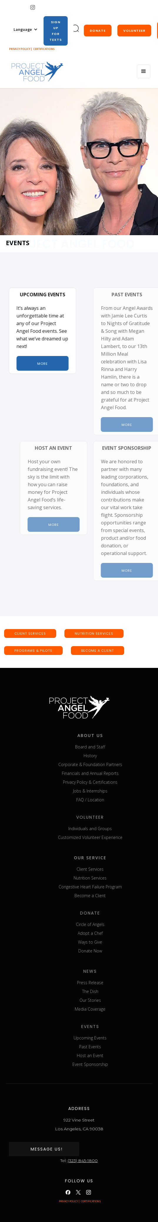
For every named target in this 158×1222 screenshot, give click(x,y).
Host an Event (106, 1055)
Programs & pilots (33, 650)
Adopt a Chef (106, 933)
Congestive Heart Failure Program (106, 887)
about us (106, 735)
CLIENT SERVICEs (30, 633)
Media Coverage (106, 1009)
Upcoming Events (106, 1038)
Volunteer (134, 30)
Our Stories (106, 1000)
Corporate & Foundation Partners (107, 764)
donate (98, 30)
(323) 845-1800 (83, 1160)
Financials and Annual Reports (106, 773)
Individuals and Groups (106, 828)
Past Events (106, 1046)
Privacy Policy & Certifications (106, 782)
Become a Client (106, 895)
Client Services (106, 869)
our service (106, 857)
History (106, 755)
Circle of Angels (106, 924)
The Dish (107, 991)
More (42, 363)
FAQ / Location (107, 800)
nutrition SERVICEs (94, 633)
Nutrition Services (106, 878)
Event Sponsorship (106, 1064)
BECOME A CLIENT (97, 650)
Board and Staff (107, 747)
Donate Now (107, 951)
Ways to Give (106, 942)
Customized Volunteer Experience (106, 837)
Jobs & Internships (106, 791)
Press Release (107, 982)
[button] (26, 29)
